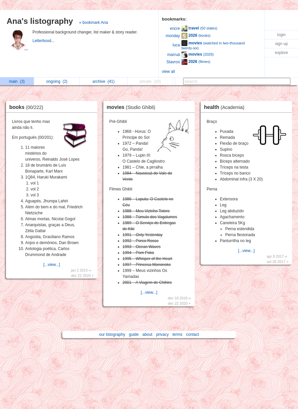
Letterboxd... (44, 40)
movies (133, 107)
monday (173, 35)
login (281, 34)
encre (175, 28)
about (147, 334)
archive (103, 81)
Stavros (173, 62)
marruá (173, 54)
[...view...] (51, 264)
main (17, 81)
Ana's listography (40, 21)
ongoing (57, 81)
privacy (162, 334)
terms (177, 334)
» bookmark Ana (93, 22)
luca (176, 45)
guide (133, 334)
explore (281, 52)
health (226, 107)
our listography (112, 334)
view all (168, 71)
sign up (281, 43)
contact (192, 334)
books (28, 107)
